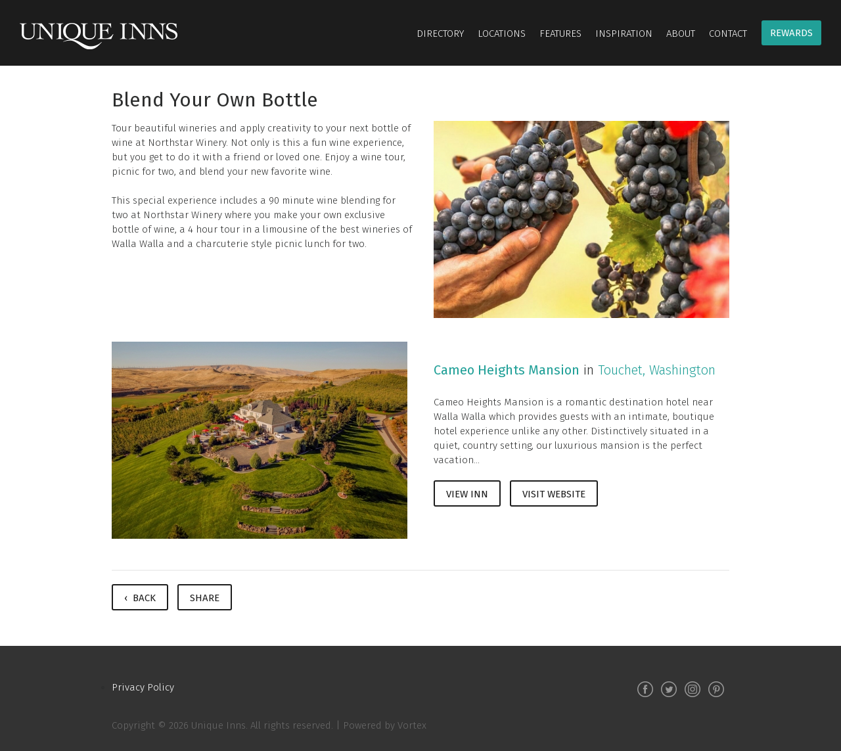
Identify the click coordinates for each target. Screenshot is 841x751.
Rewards (791, 33)
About (680, 33)
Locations (502, 33)
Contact (728, 33)
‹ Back (140, 598)
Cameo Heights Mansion (507, 370)
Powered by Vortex (384, 725)
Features (560, 33)
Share (204, 598)
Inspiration (623, 33)
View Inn (467, 494)
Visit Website (553, 494)
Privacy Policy (143, 687)
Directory (440, 33)
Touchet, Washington (657, 370)
